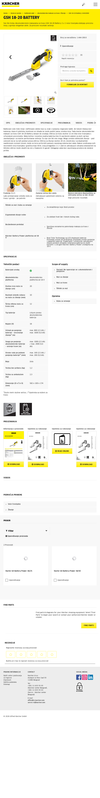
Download (13, 464)
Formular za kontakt (77, 85)
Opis (8, 123)
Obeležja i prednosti (25, 123)
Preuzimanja (64, 123)
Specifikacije (47, 123)
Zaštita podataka (10, 682)
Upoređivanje (67, 46)
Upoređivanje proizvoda (16, 536)
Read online (62, 451)
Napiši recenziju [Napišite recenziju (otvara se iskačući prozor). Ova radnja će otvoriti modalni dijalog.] (68, 58)
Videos (79, 123)
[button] (10, 57)
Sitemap (6, 684)
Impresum (7, 680)
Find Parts (89, 625)
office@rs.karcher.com (36, 700)
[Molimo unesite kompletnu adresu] (74, 71)
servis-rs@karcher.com (36, 702)
